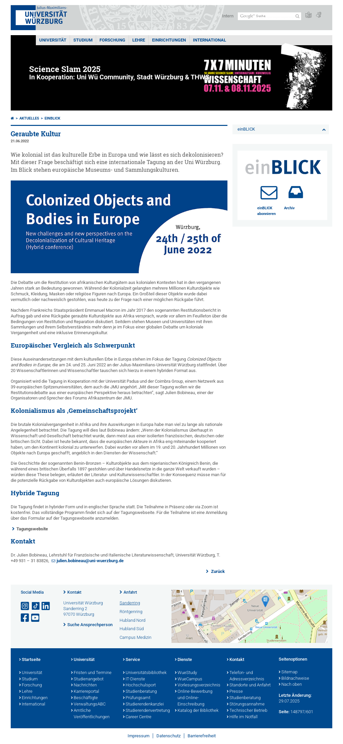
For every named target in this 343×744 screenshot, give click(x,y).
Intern (227, 15)
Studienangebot (87, 679)
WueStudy (186, 673)
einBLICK (52, 118)
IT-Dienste (134, 679)
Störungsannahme (246, 704)
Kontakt (74, 592)
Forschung (112, 40)
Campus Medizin (135, 637)
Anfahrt (130, 592)
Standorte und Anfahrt (249, 685)
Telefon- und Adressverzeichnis (245, 676)
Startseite (30, 660)
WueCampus (188, 679)
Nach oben (290, 685)
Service (131, 660)
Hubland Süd (132, 628)
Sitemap (288, 672)
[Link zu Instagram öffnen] (25, 606)
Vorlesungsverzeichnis (197, 685)
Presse (235, 692)
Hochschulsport (139, 685)
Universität (52, 40)
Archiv (289, 208)
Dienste (183, 660)
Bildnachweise (294, 679)
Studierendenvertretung (145, 711)
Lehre (138, 40)
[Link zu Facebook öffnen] (25, 618)
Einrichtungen (169, 40)
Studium (82, 40)
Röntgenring (131, 611)
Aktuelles (29, 118)
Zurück (217, 571)
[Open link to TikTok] (36, 606)
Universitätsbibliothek (144, 673)
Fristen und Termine (91, 673)
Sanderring (130, 602)
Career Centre (137, 717)
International (209, 40)
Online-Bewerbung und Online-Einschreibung (193, 698)
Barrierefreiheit (202, 735)
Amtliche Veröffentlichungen (90, 714)
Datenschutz (168, 735)
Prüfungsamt (136, 698)
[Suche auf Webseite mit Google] (269, 16)
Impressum (138, 735)
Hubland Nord (132, 620)
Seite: (284, 711)
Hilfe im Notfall (242, 717)
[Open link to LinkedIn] (46, 606)
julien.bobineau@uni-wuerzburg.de (90, 560)
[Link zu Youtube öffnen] (36, 618)
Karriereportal (85, 692)
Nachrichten (84, 685)
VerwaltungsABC (88, 704)
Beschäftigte (84, 698)
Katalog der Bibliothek (196, 711)
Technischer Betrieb (247, 711)
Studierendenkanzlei (143, 704)
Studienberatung (140, 692)
